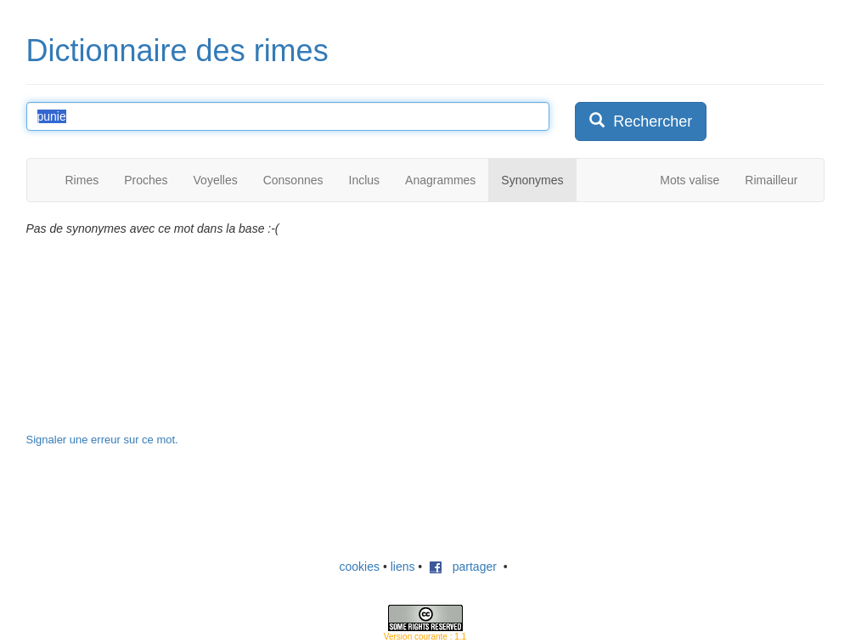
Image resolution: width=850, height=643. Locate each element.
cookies (360, 566)
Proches (145, 180)
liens (403, 566)
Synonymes (532, 180)
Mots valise (689, 180)
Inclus (364, 180)
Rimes (82, 180)
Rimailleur (771, 180)
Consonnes (293, 180)
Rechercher (640, 121)
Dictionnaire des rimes (177, 50)
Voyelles (216, 180)
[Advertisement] (702, 326)
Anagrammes (440, 180)
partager (463, 566)
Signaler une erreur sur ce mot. (102, 439)
